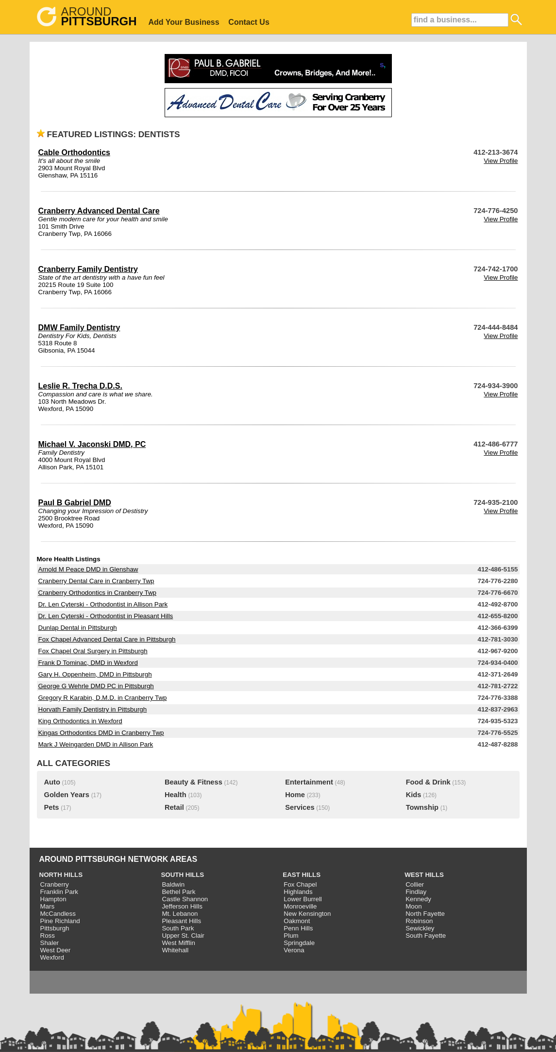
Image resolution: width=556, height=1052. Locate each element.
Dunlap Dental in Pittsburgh (77, 627)
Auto (52, 782)
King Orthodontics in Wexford (80, 721)
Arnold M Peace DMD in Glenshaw (88, 569)
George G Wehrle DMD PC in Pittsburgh (96, 686)
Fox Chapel (300, 884)
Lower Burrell (303, 899)
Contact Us (248, 22)
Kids (413, 795)
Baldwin (173, 884)
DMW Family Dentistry (79, 327)
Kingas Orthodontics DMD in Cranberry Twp (101, 732)
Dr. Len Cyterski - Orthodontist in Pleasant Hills (105, 616)
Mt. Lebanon (180, 913)
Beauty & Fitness (193, 782)
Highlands (298, 891)
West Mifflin (178, 942)
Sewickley (419, 928)
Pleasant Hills (181, 921)
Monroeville (300, 906)
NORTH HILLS (61, 874)
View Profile (501, 160)
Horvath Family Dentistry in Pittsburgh (92, 709)
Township (422, 807)
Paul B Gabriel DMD (74, 503)
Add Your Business (184, 22)
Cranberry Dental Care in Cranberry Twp (96, 581)
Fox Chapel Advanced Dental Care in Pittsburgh (107, 639)
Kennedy (418, 899)
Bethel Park (178, 891)
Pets (51, 807)
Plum (291, 935)
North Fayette (425, 913)
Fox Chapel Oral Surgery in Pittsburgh (93, 651)
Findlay (415, 891)
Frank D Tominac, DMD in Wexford (88, 662)
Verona (294, 950)
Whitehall (175, 950)
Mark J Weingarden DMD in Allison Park (95, 744)
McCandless (58, 913)
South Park (178, 928)
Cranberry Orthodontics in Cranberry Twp (97, 592)
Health (175, 795)
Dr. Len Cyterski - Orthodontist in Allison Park (103, 604)
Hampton (53, 899)
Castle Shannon (185, 899)
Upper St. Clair (183, 935)
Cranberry (54, 884)
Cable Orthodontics (74, 152)
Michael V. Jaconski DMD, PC (92, 444)
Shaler (49, 942)
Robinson (419, 921)
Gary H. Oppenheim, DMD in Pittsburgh (95, 674)
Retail (174, 807)
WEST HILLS (424, 874)
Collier (414, 884)
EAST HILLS (301, 874)
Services (299, 807)
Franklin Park (59, 891)
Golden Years (66, 795)
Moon (413, 906)
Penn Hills (298, 928)
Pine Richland (60, 921)
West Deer (55, 950)
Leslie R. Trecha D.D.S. (80, 386)
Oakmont (297, 921)
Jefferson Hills (182, 906)
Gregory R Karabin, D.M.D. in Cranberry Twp (102, 697)
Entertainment (309, 782)
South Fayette (425, 935)
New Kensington (307, 913)
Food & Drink (428, 782)
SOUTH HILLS (182, 874)
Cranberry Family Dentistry (88, 269)
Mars (47, 906)
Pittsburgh (54, 928)
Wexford (52, 957)
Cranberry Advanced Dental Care (99, 211)
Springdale (299, 942)
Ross (47, 935)
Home (295, 795)
